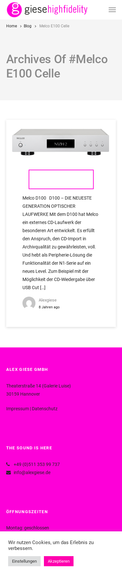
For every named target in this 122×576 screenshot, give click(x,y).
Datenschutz (45, 408)
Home (11, 26)
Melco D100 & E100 (61, 179)
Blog (28, 26)
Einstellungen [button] (24, 561)
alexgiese (48, 300)
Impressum (17, 408)
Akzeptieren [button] (59, 561)
